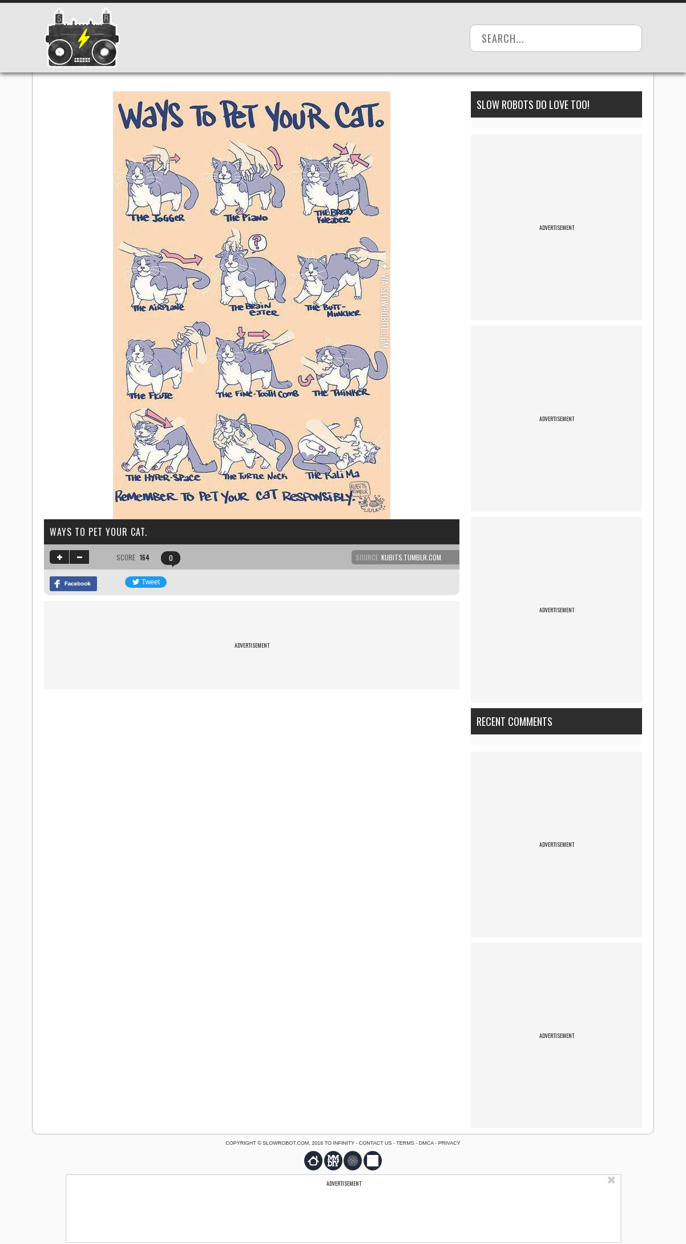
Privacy (449, 1143)
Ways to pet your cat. (98, 532)
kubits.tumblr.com (411, 557)
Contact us (375, 1143)
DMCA (426, 1143)
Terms (405, 1143)
